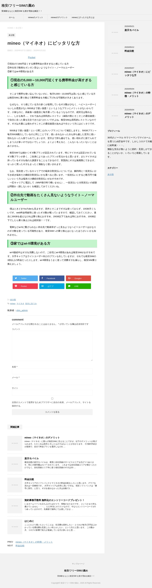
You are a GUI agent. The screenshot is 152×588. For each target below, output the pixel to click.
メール (15, 377)
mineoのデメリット (59, 17)
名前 (14, 367)
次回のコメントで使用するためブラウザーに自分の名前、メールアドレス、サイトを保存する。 (51, 404)
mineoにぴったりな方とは (83, 17)
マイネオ (20, 303)
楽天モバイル (31, 458)
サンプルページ (78, 564)
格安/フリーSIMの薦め (18, 5)
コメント (16, 329)
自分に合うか (31, 303)
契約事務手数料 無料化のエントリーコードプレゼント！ (54, 500)
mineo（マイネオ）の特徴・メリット (34, 542)
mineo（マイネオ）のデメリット (42, 437)
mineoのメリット (35, 17)
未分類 (13, 300)
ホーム (12, 17)
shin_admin (22, 310)
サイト (15, 388)
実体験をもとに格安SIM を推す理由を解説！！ (76, 576)
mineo (12, 303)
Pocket (31, 57)
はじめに (29, 521)
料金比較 (29, 479)
